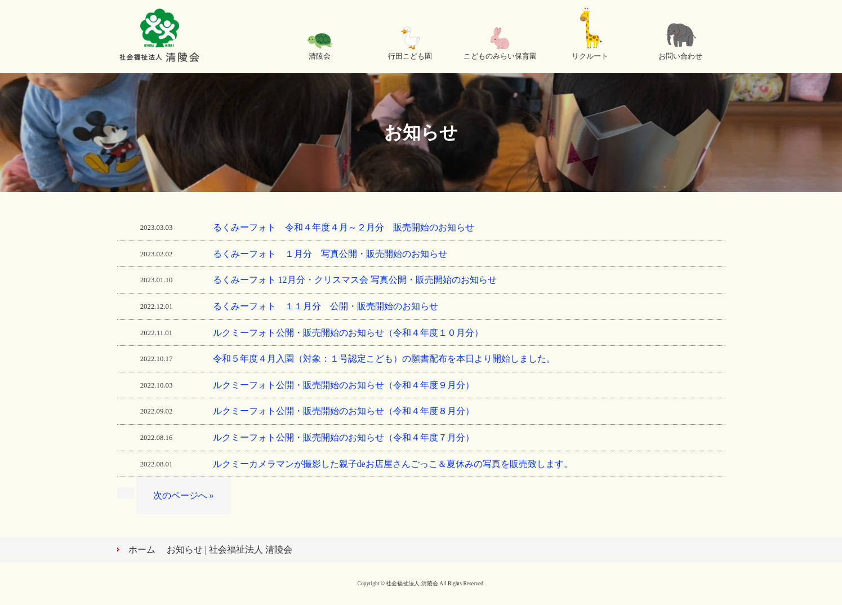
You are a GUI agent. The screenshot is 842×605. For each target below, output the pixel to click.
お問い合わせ (680, 56)
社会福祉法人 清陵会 (159, 36)
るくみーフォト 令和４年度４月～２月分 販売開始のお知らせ (343, 227)
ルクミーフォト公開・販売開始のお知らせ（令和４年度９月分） (348, 385)
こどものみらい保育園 (500, 56)
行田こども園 (410, 56)
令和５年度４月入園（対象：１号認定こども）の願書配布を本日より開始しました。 (384, 358)
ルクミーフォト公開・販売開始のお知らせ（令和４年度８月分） (348, 411)
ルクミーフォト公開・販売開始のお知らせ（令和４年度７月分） (343, 437)
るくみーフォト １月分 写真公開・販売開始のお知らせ (330, 254)
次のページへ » (183, 495)
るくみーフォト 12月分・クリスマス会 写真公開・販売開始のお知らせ (355, 279)
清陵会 (320, 56)
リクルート (590, 56)
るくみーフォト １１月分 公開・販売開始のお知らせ (325, 306)
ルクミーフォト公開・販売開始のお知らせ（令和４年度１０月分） (348, 332)
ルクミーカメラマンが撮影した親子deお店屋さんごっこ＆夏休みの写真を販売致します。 (393, 464)
